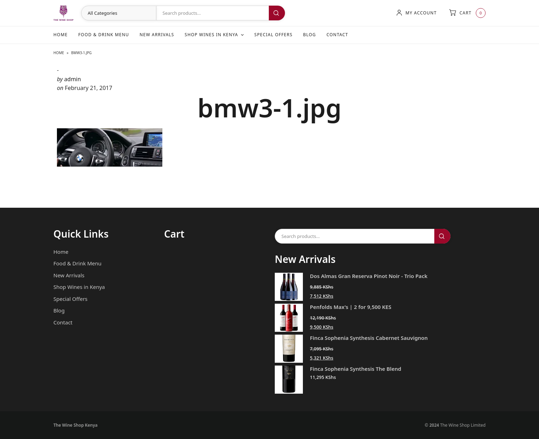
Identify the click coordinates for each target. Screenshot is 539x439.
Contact (337, 35)
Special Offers (273, 35)
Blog (309, 35)
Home (60, 35)
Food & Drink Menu (103, 35)
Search (277, 13)
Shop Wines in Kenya (211, 35)
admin (72, 79)
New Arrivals (156, 35)
